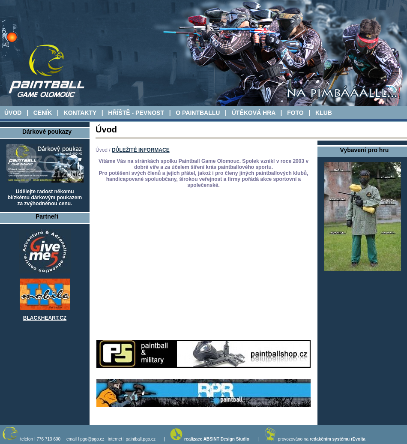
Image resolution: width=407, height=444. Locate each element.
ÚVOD (12, 112)
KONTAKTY (80, 112)
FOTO (295, 112)
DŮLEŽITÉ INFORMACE (141, 150)
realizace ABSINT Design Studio (216, 439)
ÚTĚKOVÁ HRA (253, 112)
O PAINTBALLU (198, 112)
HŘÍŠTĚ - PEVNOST (136, 112)
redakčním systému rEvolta (337, 439)
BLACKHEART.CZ (44, 318)
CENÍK (42, 112)
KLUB (323, 112)
